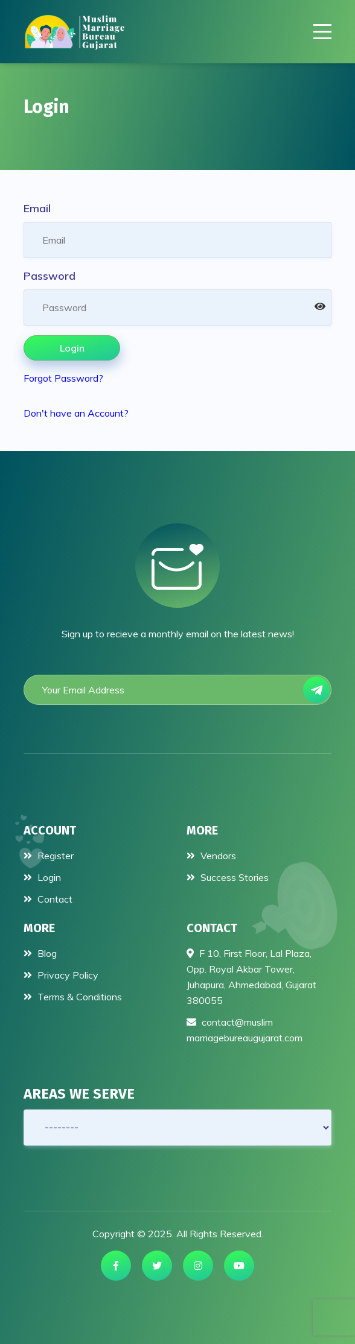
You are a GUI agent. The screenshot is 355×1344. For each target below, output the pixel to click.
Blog (40, 953)
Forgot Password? (63, 378)
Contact (48, 899)
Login (72, 348)
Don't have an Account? (76, 413)
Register (49, 856)
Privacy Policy (61, 975)
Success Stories (228, 877)
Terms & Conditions (73, 997)
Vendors (211, 856)
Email (37, 208)
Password (49, 276)
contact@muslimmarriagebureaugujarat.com (244, 1030)
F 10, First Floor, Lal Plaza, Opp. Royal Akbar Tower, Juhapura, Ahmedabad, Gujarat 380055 (251, 976)
